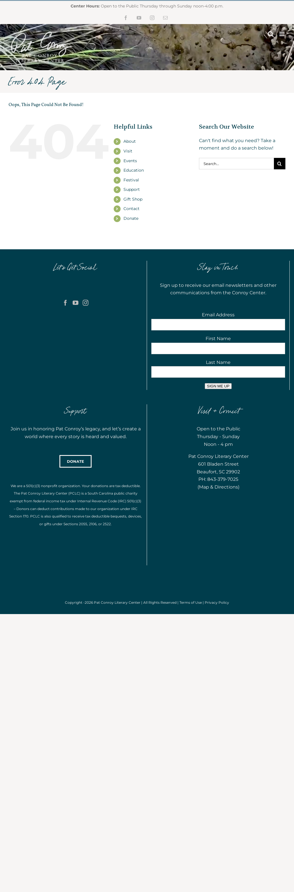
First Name (218, 338)
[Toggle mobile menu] (282, 34)
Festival (131, 180)
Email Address (218, 314)
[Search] (279, 163)
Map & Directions (218, 487)
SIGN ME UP (218, 386)
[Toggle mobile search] (271, 34)
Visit (127, 151)
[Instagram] (85, 303)
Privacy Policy (217, 602)
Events (130, 160)
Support (131, 189)
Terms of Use (190, 602)
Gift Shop (132, 199)
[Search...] (236, 163)
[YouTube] (75, 303)
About (129, 141)
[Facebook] (65, 303)
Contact (131, 208)
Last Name (218, 362)
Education (133, 170)
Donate (130, 218)
